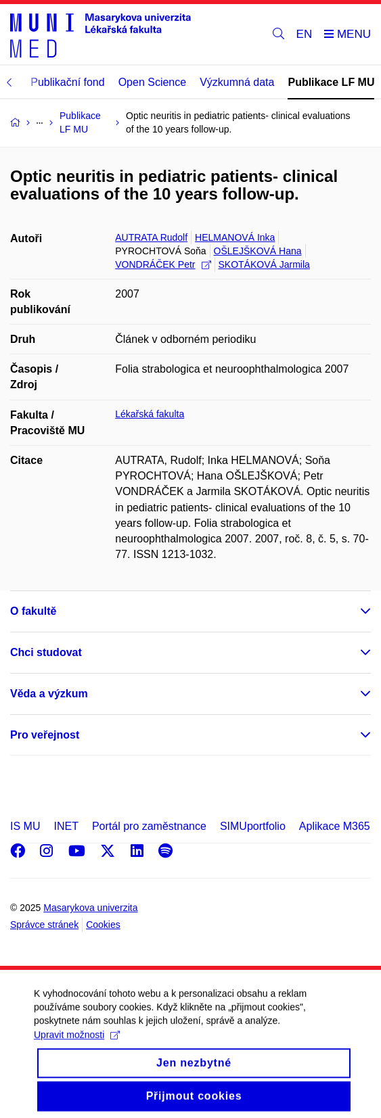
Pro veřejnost (44, 735)
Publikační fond (67, 82)
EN (304, 34)
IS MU (25, 826)
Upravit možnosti (77, 1045)
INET (65, 826)
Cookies (103, 924)
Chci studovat (46, 652)
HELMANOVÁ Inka (235, 237)
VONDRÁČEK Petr (162, 264)
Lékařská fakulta (149, 414)
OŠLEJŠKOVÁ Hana (258, 251)
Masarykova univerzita (90, 907)
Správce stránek (44, 924)
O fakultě (33, 611)
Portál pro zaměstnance (149, 826)
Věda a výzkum (49, 693)
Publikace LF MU (331, 82)
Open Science (152, 82)
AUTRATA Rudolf (151, 237)
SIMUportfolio (253, 826)
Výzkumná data (237, 82)
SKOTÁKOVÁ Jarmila (264, 264)
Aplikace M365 (334, 826)
